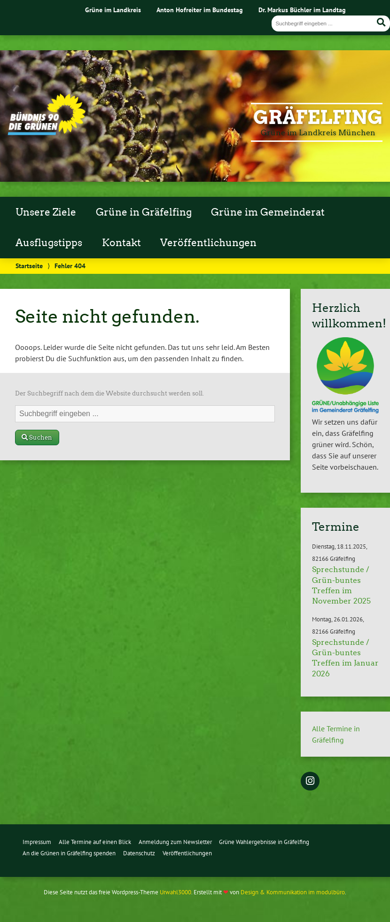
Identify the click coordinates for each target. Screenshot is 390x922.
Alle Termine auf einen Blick (95, 842)
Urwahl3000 (175, 892)
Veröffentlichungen (208, 243)
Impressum (37, 842)
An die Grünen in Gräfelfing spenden (69, 853)
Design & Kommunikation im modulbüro (293, 892)
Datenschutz (139, 853)
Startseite (29, 265)
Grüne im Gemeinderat (268, 212)
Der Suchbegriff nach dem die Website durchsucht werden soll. (109, 393)
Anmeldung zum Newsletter (175, 842)
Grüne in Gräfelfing (144, 212)
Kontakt (121, 243)
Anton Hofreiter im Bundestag (199, 9)
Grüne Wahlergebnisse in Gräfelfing (264, 842)
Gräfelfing (317, 117)
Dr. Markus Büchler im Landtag (302, 9)
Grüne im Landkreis (113, 9)
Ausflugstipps (49, 243)
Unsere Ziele (46, 212)
